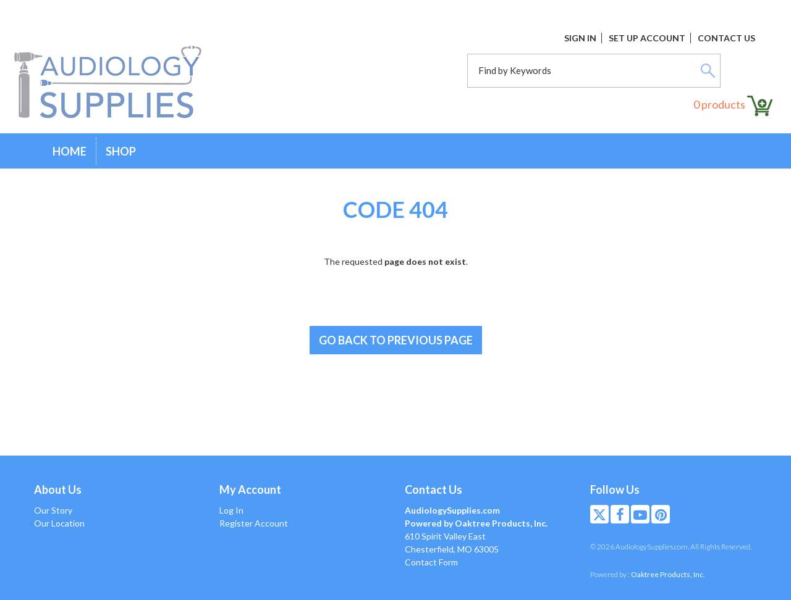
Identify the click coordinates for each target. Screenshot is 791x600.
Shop (121, 151)
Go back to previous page (396, 340)
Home (70, 151)
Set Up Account (647, 38)
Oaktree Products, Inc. (668, 574)
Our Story (53, 510)
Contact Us (726, 38)
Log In (231, 510)
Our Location (59, 523)
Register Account (253, 523)
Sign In (580, 38)
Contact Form (431, 562)
